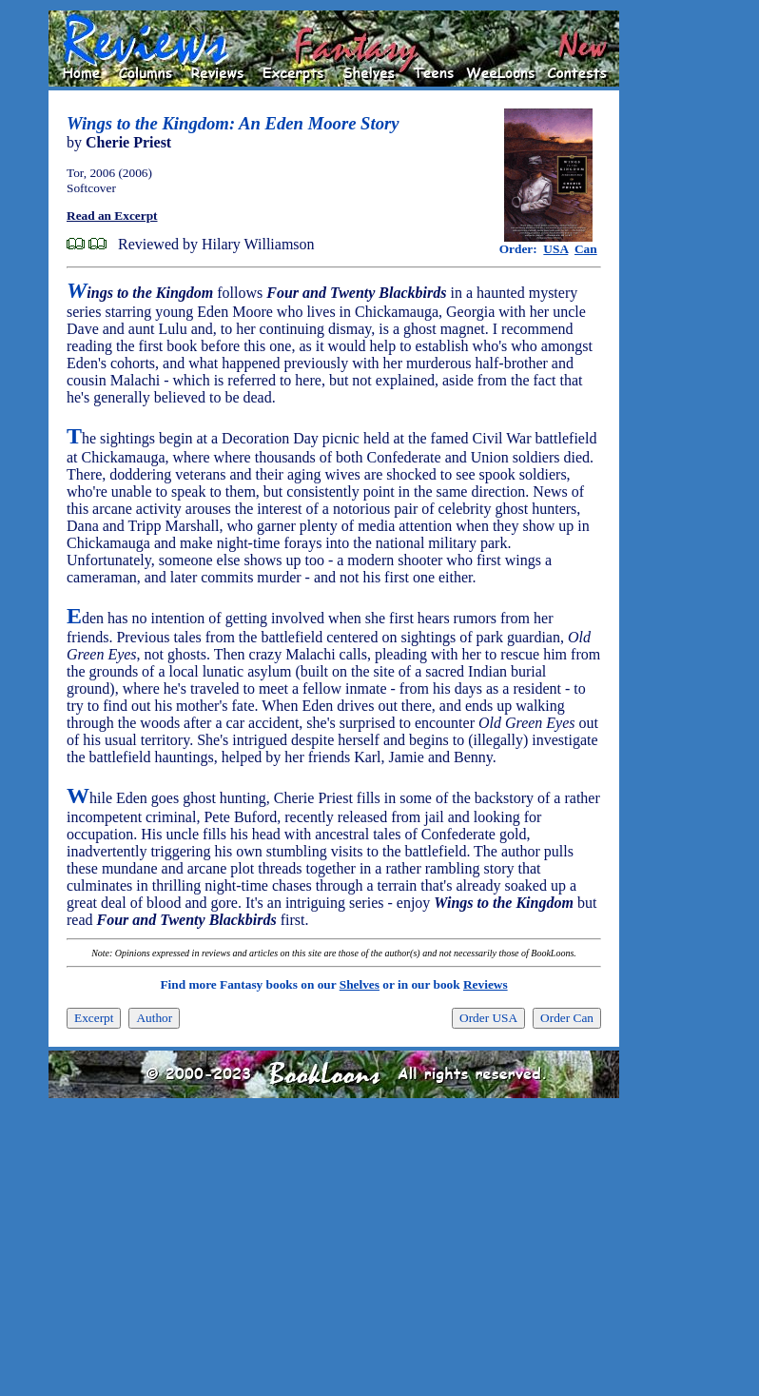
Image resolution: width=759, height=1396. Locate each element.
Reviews (485, 984)
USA (555, 249)
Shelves (360, 984)
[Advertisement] (680, 295)
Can (585, 249)
